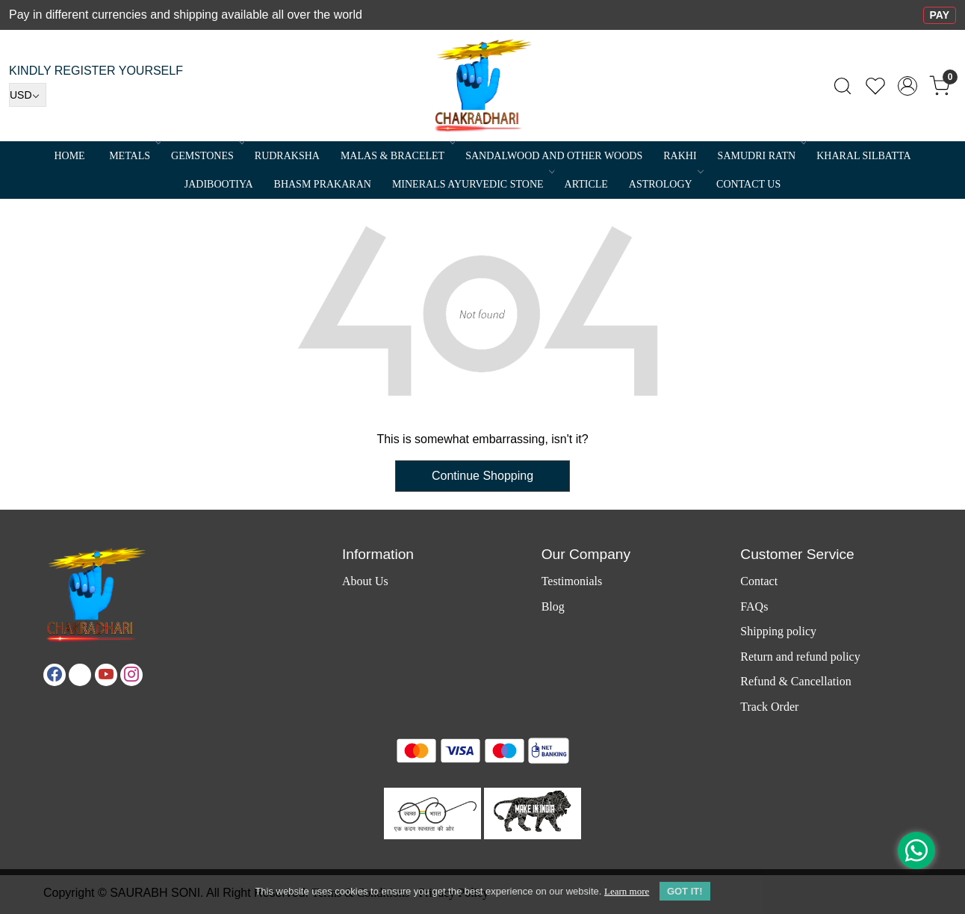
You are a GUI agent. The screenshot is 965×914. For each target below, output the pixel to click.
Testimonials (572, 581)
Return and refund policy (800, 656)
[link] (842, 85)
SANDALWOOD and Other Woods (553, 155)
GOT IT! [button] (685, 891)
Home (69, 155)
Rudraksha (287, 155)
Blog (553, 606)
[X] (80, 675)
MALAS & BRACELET (397, 155)
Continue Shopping (482, 475)
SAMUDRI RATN (761, 155)
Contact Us (748, 184)
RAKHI (679, 155)
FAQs (754, 606)
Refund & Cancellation (795, 681)
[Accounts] (907, 86)
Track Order (769, 706)
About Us (365, 581)
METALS (134, 155)
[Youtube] (106, 675)
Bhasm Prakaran (322, 184)
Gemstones (207, 155)
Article (586, 184)
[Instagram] (131, 675)
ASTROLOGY (665, 184)
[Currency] (27, 95)
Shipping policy (778, 631)
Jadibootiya (218, 184)
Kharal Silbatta (863, 155)
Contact (759, 581)
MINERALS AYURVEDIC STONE (472, 184)
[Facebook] (54, 675)
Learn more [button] (626, 891)
